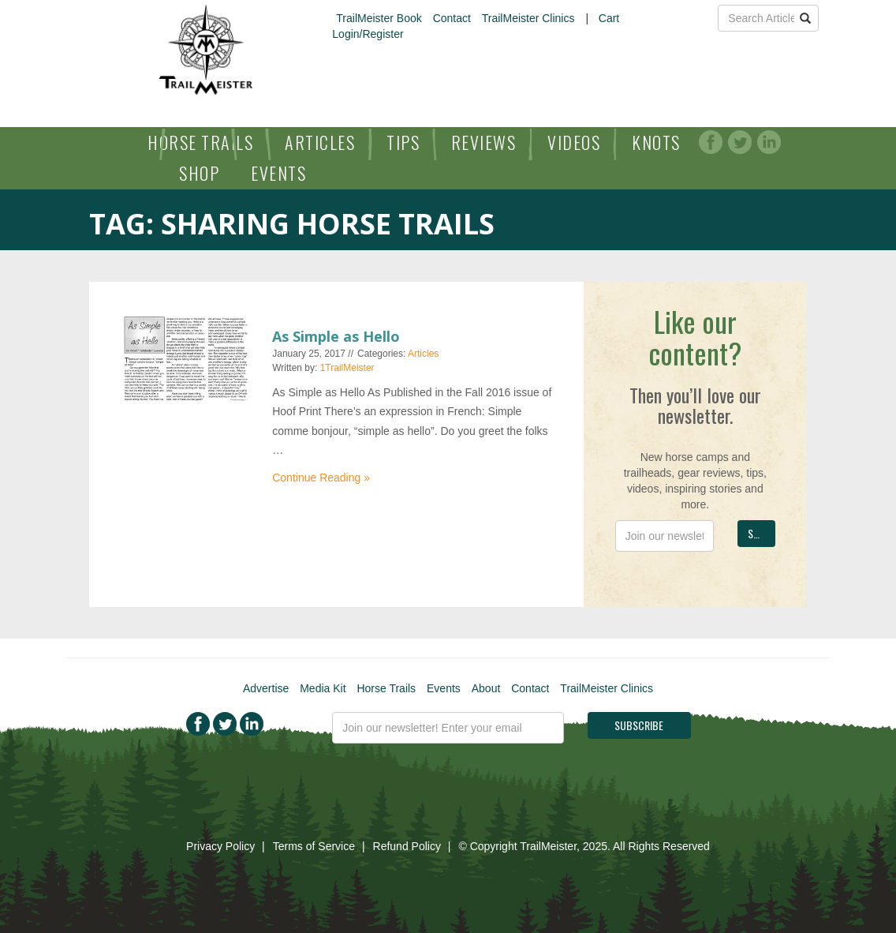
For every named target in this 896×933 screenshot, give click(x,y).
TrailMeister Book (378, 18)
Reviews (484, 142)
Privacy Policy (220, 846)
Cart (609, 18)
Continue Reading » (321, 477)
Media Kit (322, 688)
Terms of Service (314, 846)
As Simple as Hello (336, 336)
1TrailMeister (347, 367)
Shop (199, 172)
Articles (320, 142)
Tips (403, 142)
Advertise (266, 688)
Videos (573, 142)
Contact (452, 18)
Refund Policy (407, 846)
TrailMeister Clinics (528, 18)
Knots (656, 142)
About (486, 688)
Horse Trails (200, 142)
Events (278, 172)
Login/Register (367, 34)
